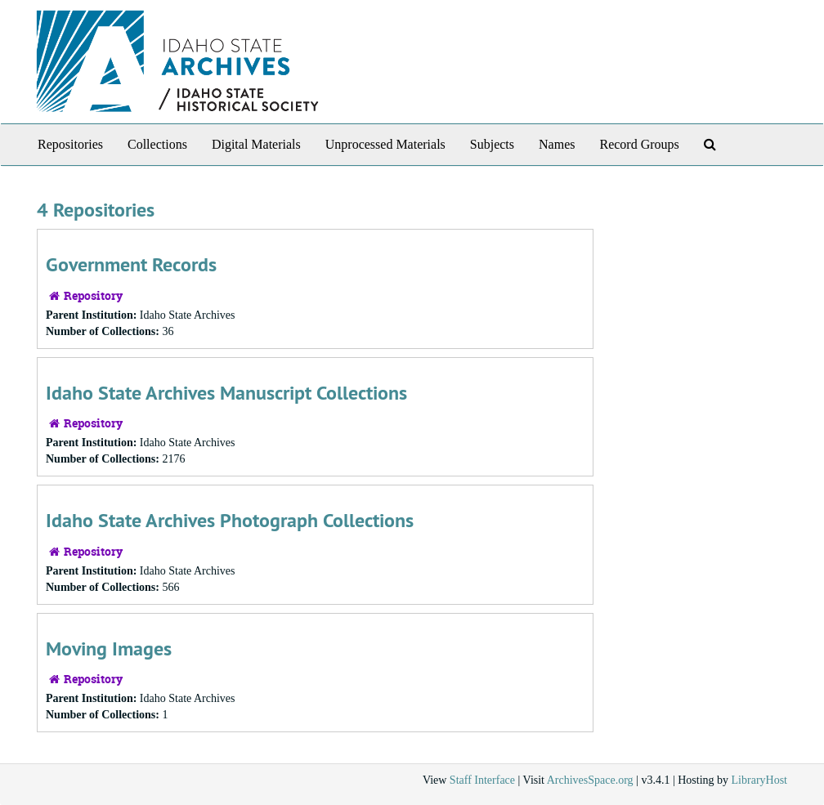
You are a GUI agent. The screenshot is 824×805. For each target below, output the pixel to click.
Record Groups (638, 144)
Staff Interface (482, 780)
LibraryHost (759, 780)
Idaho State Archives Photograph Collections (230, 520)
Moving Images (109, 648)
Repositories (70, 144)
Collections (157, 144)
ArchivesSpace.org (590, 780)
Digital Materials (256, 144)
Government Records (131, 264)
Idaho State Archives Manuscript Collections (226, 392)
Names (557, 144)
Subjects (492, 144)
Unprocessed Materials (385, 144)
